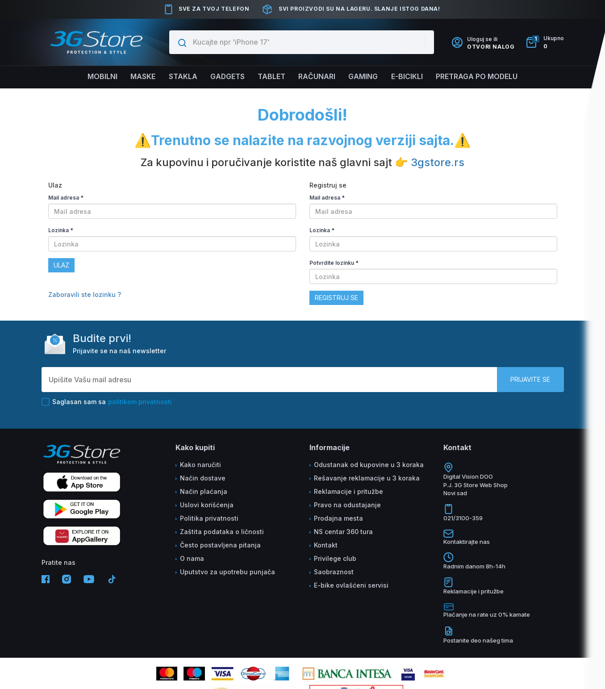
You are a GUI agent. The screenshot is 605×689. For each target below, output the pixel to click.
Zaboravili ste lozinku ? (84, 294)
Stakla (181, 76)
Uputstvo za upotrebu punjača (227, 572)
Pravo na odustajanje (347, 505)
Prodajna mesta (338, 518)
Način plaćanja (203, 491)
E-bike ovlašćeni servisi (351, 585)
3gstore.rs (437, 162)
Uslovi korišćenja (207, 505)
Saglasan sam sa (107, 402)
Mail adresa (65, 197)
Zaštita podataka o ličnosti (222, 531)
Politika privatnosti (209, 518)
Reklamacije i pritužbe (348, 491)
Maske (141, 76)
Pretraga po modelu (479, 76)
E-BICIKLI (408, 76)
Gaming (364, 76)
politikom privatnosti (140, 401)
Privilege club (335, 558)
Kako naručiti (200, 464)
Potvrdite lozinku (334, 262)
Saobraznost (334, 572)
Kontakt (326, 545)
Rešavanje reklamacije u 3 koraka (367, 478)
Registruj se (336, 297)
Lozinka (60, 230)
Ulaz (61, 265)
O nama (192, 558)
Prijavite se (530, 379)
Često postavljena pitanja (220, 545)
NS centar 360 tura (343, 531)
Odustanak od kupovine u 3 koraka (369, 464)
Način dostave (202, 478)
